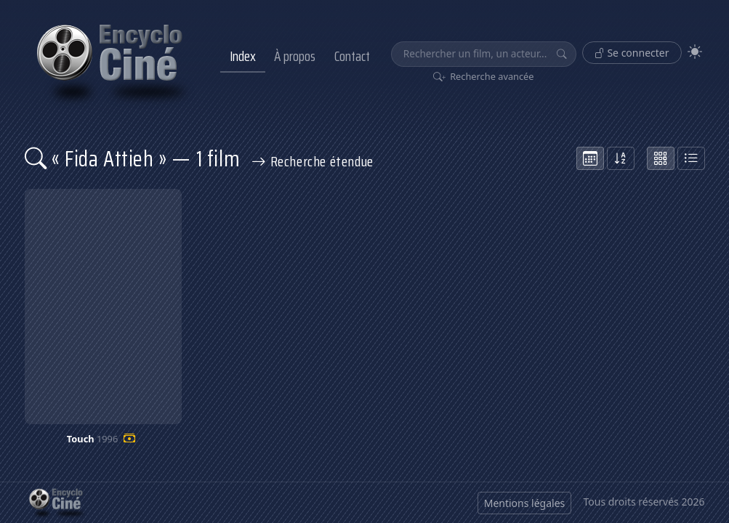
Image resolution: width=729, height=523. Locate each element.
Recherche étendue (312, 161)
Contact (352, 56)
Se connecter (632, 53)
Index (243, 56)
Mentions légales (524, 503)
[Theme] (695, 51)
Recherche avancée (483, 76)
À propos (294, 56)
